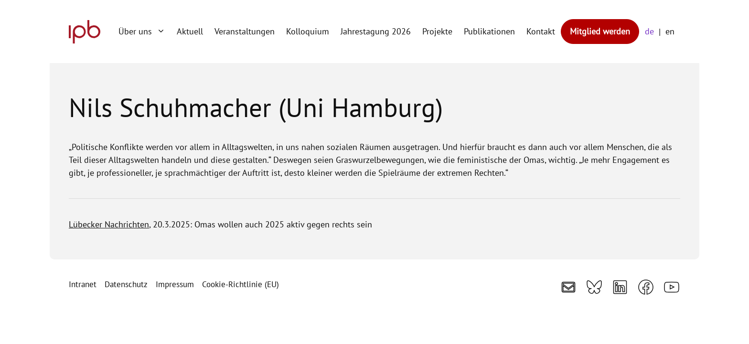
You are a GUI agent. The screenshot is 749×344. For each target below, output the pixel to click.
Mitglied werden (600, 31)
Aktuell (190, 31)
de (649, 31)
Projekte (437, 31)
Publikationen (489, 31)
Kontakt (540, 31)
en (669, 31)
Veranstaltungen (244, 31)
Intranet (82, 284)
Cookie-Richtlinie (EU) (240, 284)
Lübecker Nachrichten (109, 224)
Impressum (175, 284)
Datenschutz (126, 284)
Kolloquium (307, 31)
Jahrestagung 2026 (376, 31)
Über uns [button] (144, 31)
